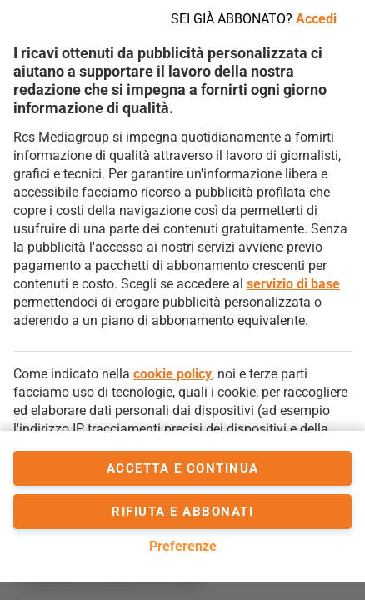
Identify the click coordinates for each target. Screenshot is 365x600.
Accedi (316, 19)
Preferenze (183, 546)
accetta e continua (183, 468)
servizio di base (293, 284)
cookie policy (172, 374)
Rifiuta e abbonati (182, 511)
